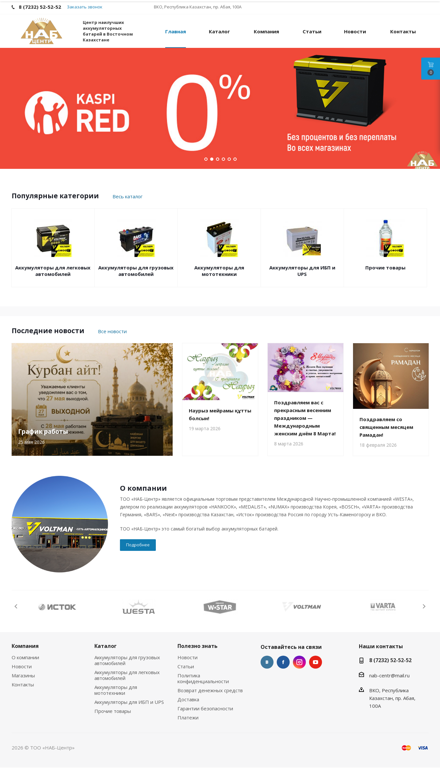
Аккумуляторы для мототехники (219, 279)
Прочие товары (385, 276)
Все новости (112, 339)
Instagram (299, 670)
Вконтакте (267, 670)
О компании (25, 665)
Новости (22, 675)
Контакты (23, 693)
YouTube (315, 670)
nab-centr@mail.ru (389, 684)
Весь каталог (128, 205)
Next (424, 614)
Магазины (23, 684)
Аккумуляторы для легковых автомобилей (53, 279)
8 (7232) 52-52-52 (390, 668)
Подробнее (138, 553)
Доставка (188, 708)
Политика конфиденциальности (203, 687)
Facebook (283, 670)
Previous (16, 614)
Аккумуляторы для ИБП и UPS (302, 279)
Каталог (105, 654)
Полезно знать (197, 654)
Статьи (185, 675)
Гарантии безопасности (205, 717)
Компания (25, 654)
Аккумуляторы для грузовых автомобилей (136, 279)
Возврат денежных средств (210, 698)
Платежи (188, 726)
